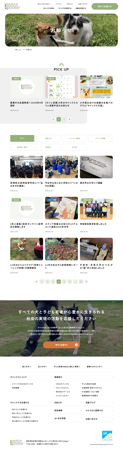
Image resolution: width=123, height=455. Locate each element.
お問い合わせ (82, 4)
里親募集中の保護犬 (90, 397)
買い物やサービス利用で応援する (25, 422)
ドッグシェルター (62, 397)
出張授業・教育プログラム (92, 389)
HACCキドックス (62, 385)
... (76, 282)
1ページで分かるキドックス (22, 385)
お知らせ (69, 4)
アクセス (58, 4)
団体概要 (15, 389)
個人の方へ (26, 368)
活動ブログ (91, 403)
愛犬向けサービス (63, 393)
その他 (74, 148)
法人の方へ (42, 368)
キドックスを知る (44, 8)
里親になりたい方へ (94, 368)
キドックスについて (18, 378)
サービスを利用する (62, 8)
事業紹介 (58, 378)
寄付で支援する (104, 6)
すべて (22, 138)
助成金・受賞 (22, 148)
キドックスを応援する (19, 403)
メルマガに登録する (94, 411)
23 (81, 282)
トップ (19, 50)
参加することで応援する (21, 418)
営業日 (48, 148)
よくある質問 (60, 419)
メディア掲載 (100, 138)
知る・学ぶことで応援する (22, 414)
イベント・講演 (74, 138)
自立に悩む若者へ (43, 4)
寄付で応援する (61, 346)
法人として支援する (19, 410)
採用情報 (58, 411)
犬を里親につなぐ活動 (90, 393)
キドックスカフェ (62, 389)
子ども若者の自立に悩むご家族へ (67, 368)
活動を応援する (80, 8)
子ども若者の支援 (89, 385)
